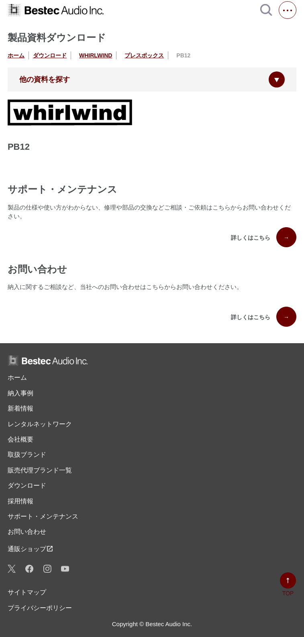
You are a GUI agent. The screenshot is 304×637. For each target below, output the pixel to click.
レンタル (40, 424)
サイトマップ (27, 592)
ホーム (16, 55)
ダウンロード (50, 55)
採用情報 (20, 501)
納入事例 (20, 393)
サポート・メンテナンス (43, 516)
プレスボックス (144, 55)
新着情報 (20, 408)
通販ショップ (30, 548)
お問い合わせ (27, 531)
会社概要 (20, 439)
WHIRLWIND (95, 55)
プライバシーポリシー (40, 607)
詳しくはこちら (263, 237)
